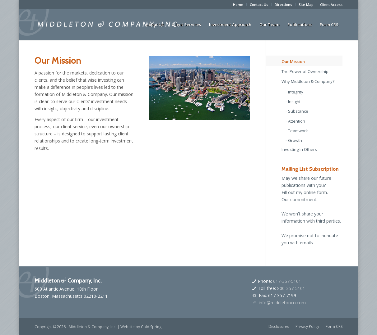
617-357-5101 (287, 281)
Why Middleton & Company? (308, 81)
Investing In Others (299, 149)
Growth (295, 140)
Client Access (331, 4)
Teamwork (298, 131)
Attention (296, 121)
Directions (283, 4)
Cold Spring (151, 326)
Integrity (295, 92)
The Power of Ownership (305, 71)
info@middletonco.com (282, 303)
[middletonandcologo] (108, 24)
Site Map (306, 4)
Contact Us (259, 4)
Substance (298, 111)
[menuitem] (238, 4)
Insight (294, 101)
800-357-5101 (291, 288)
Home (238, 4)
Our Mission (293, 61)
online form (315, 192)
